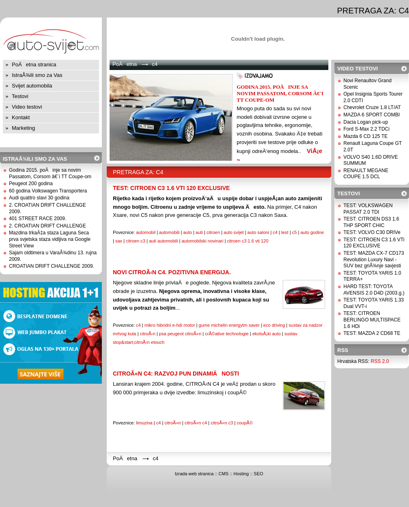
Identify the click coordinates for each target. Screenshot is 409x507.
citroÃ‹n (147, 333)
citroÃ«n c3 (222, 422)
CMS (224, 473)
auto (187, 232)
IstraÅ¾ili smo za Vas (37, 75)
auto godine (312, 232)
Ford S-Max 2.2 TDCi (366, 129)
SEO (258, 473)
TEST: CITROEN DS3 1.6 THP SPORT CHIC (371, 222)
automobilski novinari (203, 240)
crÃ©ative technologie (226, 333)
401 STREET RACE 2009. (37, 218)
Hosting (240, 473)
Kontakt (21, 117)
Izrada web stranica (194, 473)
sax (118, 240)
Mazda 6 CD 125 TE (365, 136)
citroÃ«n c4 (196, 422)
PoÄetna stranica (34, 64)
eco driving (274, 325)
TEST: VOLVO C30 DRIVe (371, 232)
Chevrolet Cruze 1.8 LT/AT (372, 107)
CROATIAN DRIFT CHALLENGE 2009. (51, 266)
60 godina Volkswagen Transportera (48, 191)
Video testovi (27, 107)
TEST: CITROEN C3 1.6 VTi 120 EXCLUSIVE (171, 188)
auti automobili (163, 240)
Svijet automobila (32, 86)
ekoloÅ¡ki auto (266, 333)
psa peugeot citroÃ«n (180, 333)
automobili (169, 232)
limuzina (144, 422)
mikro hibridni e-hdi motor (169, 325)
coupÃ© (245, 422)
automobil (146, 232)
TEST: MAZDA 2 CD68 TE (371, 333)
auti (199, 232)
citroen (213, 232)
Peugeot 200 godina (31, 183)
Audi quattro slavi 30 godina (39, 198)
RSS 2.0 (380, 361)
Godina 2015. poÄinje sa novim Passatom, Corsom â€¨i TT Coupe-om (50, 173)
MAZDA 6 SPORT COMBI (371, 115)
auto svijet (234, 232)
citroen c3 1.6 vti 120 (247, 240)
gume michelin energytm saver (229, 325)
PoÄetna (124, 64)
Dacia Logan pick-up (365, 122)
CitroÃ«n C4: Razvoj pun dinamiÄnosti (176, 373)
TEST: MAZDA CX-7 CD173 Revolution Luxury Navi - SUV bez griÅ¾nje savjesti (373, 259)
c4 (275, 232)
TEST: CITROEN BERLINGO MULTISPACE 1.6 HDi (371, 319)
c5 (294, 232)
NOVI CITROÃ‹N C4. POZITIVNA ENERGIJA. (172, 272)
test (284, 232)
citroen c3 (135, 240)
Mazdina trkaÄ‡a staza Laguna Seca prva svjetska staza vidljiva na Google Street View (49, 239)
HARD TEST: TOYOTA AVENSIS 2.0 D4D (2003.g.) (374, 290)
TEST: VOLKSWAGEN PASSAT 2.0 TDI (368, 209)
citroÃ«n (173, 422)
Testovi (20, 96)
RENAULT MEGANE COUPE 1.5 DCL (365, 174)
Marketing (23, 128)
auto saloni (258, 232)
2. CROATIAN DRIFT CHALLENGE (47, 226)
